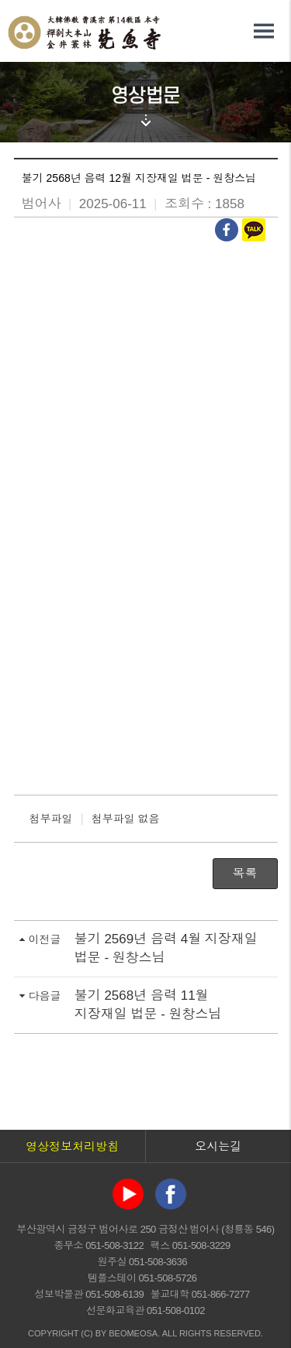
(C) (86, 1333)
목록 (245, 873)
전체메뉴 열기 (263, 31)
